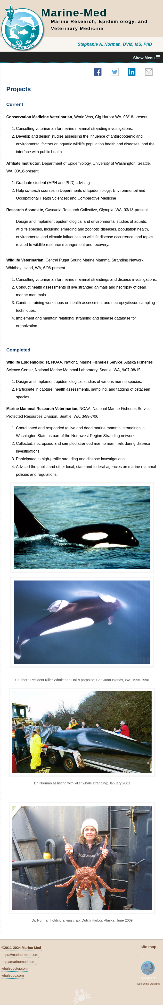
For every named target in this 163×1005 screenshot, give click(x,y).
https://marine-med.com (19, 955)
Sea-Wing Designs (148, 983)
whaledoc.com (12, 975)
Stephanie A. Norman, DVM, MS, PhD (115, 44)
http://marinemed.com (18, 962)
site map (148, 947)
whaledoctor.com (14, 968)
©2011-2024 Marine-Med (21, 948)
